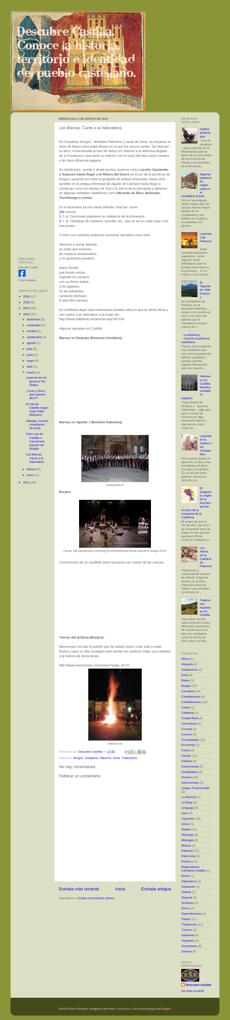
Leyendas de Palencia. (205, 239)
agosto (32, 343)
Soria (116, 758)
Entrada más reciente (79, 889)
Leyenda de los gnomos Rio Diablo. (36, 381)
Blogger (166, 1008)
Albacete (187, 664)
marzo (31, 372)
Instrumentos (190, 782)
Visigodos (187, 940)
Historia (186, 777)
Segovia (186, 897)
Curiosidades (190, 739)
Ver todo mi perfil (192, 991)
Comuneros (189, 723)
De (62, 212)
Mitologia (187, 834)
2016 (27, 296)
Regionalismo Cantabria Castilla (193, 868)
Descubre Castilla (28, 267)
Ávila (184, 675)
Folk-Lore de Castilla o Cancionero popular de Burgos (35, 441)
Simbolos (187, 903)
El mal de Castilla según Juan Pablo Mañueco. (37, 409)
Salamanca (189, 881)
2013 (27, 314)
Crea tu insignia (26, 280)
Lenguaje (187, 807)
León (184, 813)
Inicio (120, 889)
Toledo (185, 919)
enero (31, 475)
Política (186, 861)
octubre (32, 331)
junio (30, 355)
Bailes (185, 680)
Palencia (105, 758)
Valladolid (187, 935)
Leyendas (188, 818)
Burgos (78, 758)
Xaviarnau (123, 1008)
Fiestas (186, 755)
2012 (27, 482)
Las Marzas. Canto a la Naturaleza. (35, 458)
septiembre (35, 337)
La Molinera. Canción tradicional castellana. (195, 338)
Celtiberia (187, 712)
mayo (31, 360)
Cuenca (186, 734)
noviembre (34, 325)
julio (30, 348)
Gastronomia (190, 766)
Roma (185, 876)
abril (30, 366)
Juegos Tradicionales (195, 788)
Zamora (186, 951)
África (185, 659)
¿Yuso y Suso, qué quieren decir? (36, 394)
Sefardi (186, 892)
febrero (32, 469)
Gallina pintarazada (205, 132)
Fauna (185, 750)
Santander (188, 886)
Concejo (186, 729)
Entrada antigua (156, 889)
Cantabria (91, 758)
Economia (188, 745)
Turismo (186, 929)
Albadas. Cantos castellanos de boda (37, 424)
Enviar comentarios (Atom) (96, 898)
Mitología (187, 840)
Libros (185, 824)
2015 (27, 302)
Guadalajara (189, 772)
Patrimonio (188, 856)
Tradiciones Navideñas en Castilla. (205, 607)
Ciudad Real (189, 718)
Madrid (185, 829)
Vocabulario (189, 946)
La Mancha (188, 797)
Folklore (186, 761)
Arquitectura (189, 669)
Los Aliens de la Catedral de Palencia (205, 557)
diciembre (34, 319)
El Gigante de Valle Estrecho (205, 290)
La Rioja (186, 802)
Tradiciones (129, 758)
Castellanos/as (191, 702)
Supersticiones (191, 913)
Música (186, 845)
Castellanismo (190, 696)
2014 (27, 308)
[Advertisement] (33, 183)
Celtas (185, 707)
